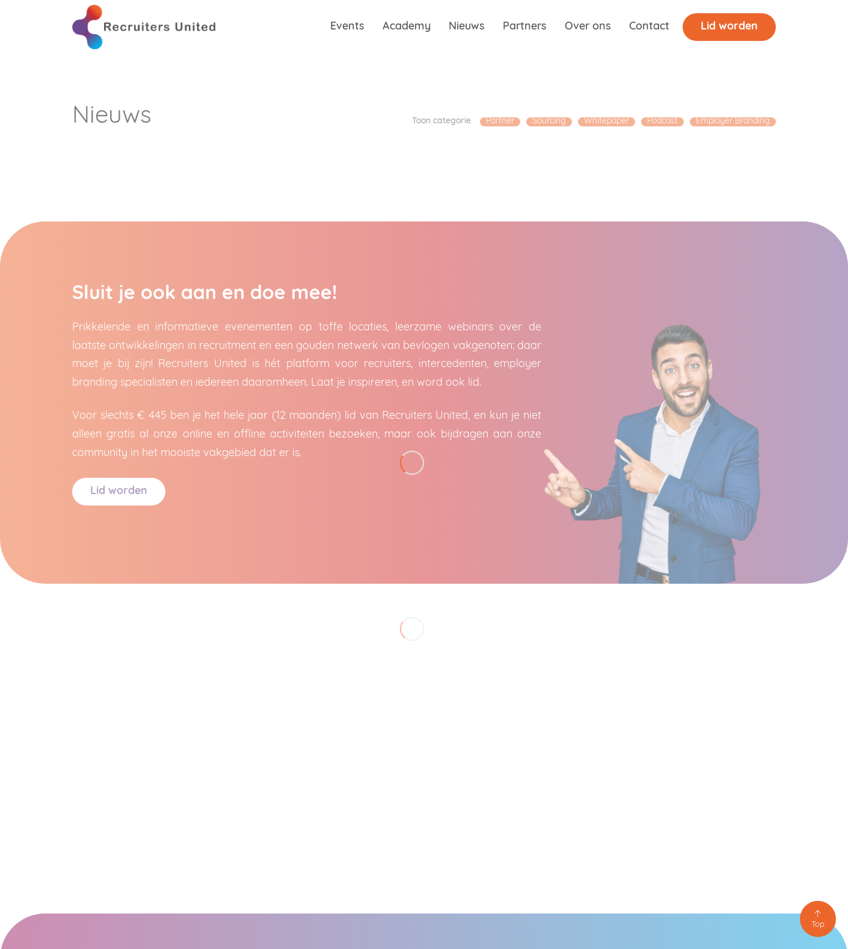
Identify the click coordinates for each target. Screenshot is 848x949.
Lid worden (729, 26)
